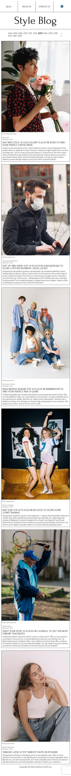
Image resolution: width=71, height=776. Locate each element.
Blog (8, 6)
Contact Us (44, 6)
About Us (26, 6)
